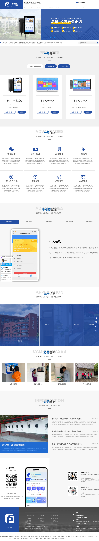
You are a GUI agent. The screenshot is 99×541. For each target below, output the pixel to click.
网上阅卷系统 (48, 536)
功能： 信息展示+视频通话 (79, 107)
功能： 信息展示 (46, 107)
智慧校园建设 (34, 536)
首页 (25, 7)
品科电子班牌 (42, 539)
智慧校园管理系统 (25, 536)
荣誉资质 (76, 7)
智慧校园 (17, 536)
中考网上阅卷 (56, 536)
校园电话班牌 (80, 100)
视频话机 (19, 539)
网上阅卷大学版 (70, 536)
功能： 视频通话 (13, 107)
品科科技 (11, 536)
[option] (49, 24)
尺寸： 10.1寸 (13, 104)
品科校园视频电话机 (60, 539)
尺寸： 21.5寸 (46, 104)
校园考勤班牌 (12, 539)
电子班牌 (38, 7)
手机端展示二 (63, 221)
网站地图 (13, 523)
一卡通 (30, 539)
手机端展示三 (83, 221)
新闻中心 (57, 7)
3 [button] (54, 37)
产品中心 (51, 7)
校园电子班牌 (47, 100)
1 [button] (45, 37)
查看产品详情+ (9, 112)
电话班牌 (44, 7)
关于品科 (63, 7)
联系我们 (82, 7)
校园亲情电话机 (35, 66)
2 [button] (50, 37)
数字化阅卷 (78, 536)
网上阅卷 (41, 536)
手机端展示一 (43, 221)
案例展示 (70, 7)
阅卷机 (62, 536)
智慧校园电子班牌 (92, 536)
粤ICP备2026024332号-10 (20, 528)
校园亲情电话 (31, 7)
